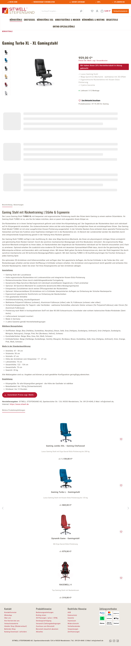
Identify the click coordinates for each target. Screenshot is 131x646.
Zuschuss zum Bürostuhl (45, 626)
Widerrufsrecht (73, 623)
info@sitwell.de (97, 640)
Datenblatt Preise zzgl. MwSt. (21, 395)
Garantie (71, 618)
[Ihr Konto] (97, 11)
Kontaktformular (10, 612)
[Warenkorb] (106, 11)
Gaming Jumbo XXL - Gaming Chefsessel (65, 446)
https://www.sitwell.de (19, 404)
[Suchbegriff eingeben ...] (60, 11)
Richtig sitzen (41, 615)
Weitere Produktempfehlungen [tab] (13, 410)
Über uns (7, 618)
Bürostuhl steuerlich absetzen (47, 629)
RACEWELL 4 (65, 584)
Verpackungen (73, 629)
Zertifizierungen (74, 632)
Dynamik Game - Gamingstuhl (66, 538)
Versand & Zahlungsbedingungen (48, 623)
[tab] (7, 205)
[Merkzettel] (92, 11)
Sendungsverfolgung (43, 621)
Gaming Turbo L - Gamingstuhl (65, 492)
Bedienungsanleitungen (45, 612)
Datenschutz (72, 615)
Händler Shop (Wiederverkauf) (15, 626)
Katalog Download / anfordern (15, 632)
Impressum (72, 621)
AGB (69, 612)
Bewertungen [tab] (18, 205)
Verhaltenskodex (74, 626)
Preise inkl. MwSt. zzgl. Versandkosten (93, 60)
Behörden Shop (10, 629)
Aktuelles (39, 632)
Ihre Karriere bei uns (11, 621)
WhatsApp (8, 615)
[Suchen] (81, 11)
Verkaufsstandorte (120, 11)
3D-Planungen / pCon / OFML (47, 618)
